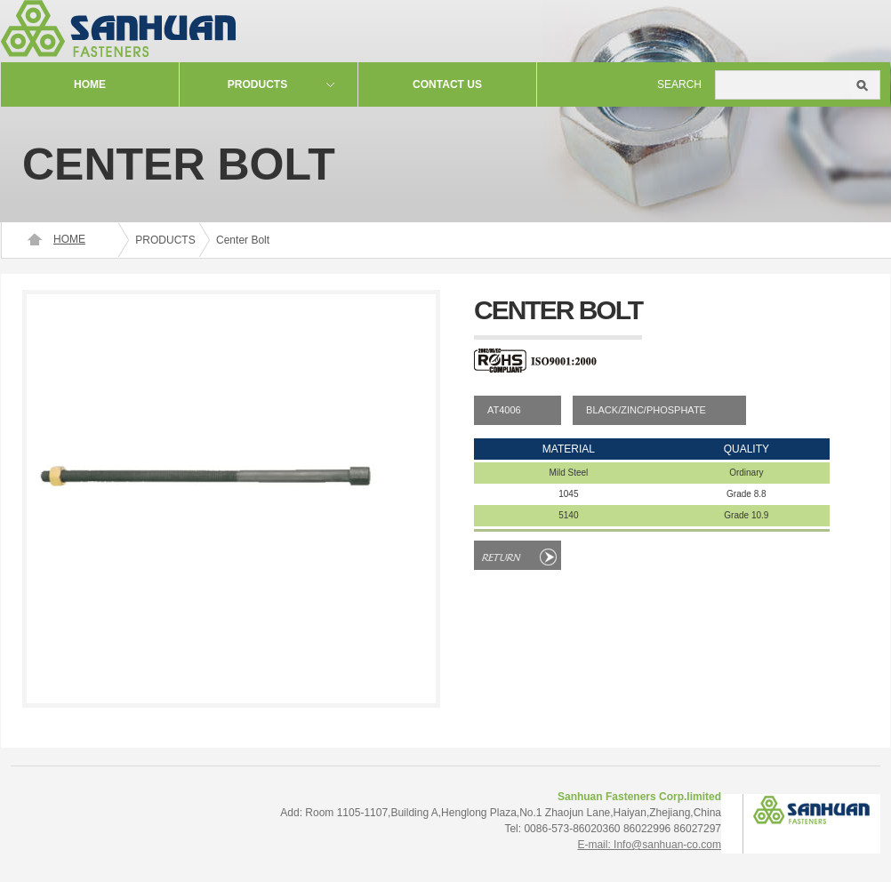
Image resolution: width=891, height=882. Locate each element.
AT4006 (504, 410)
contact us (447, 84)
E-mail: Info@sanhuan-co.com (649, 844)
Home (90, 84)
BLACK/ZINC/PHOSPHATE (646, 410)
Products (257, 84)
